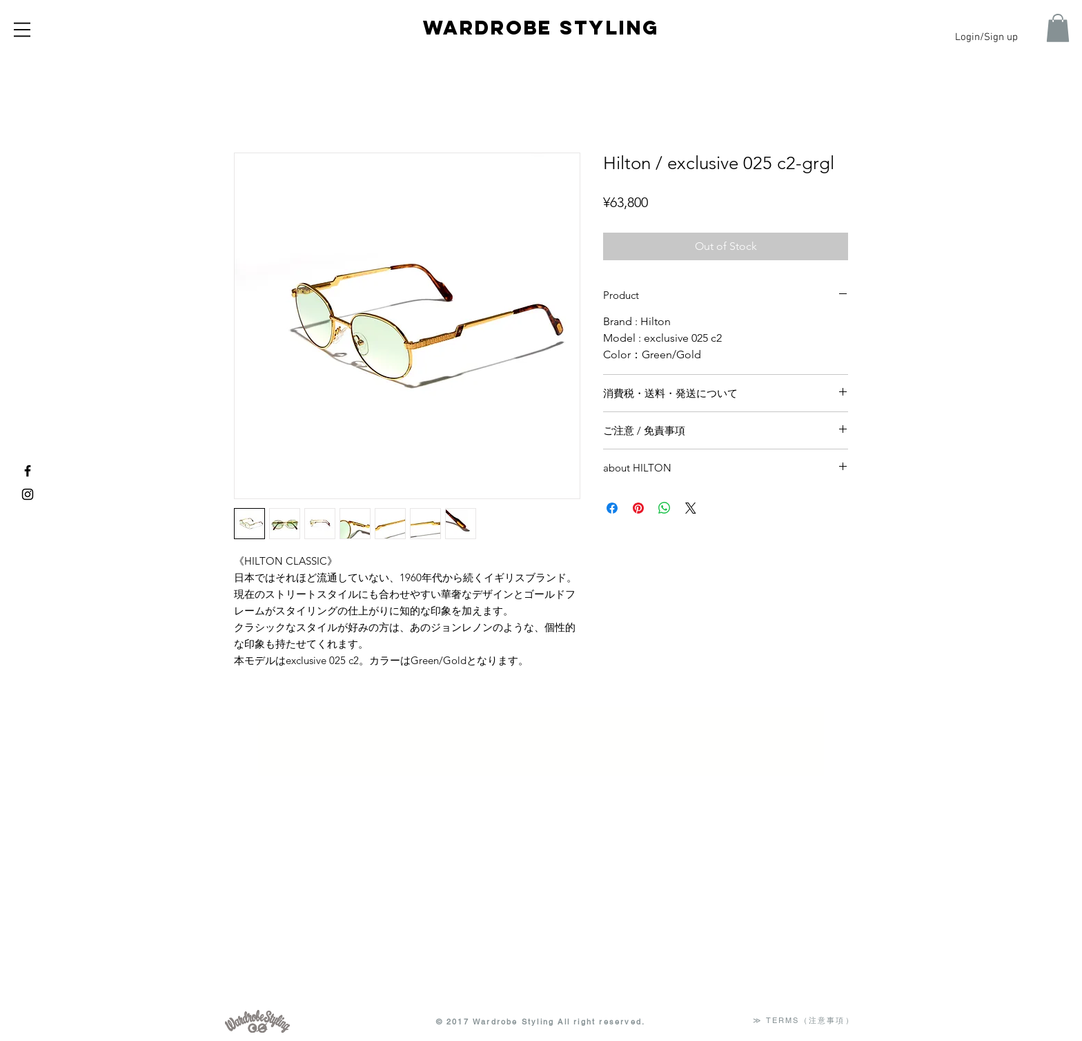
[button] (22, 29)
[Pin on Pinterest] (638, 508)
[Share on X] (690, 508)
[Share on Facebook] (612, 508)
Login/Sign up (986, 37)
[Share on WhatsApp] (664, 508)
